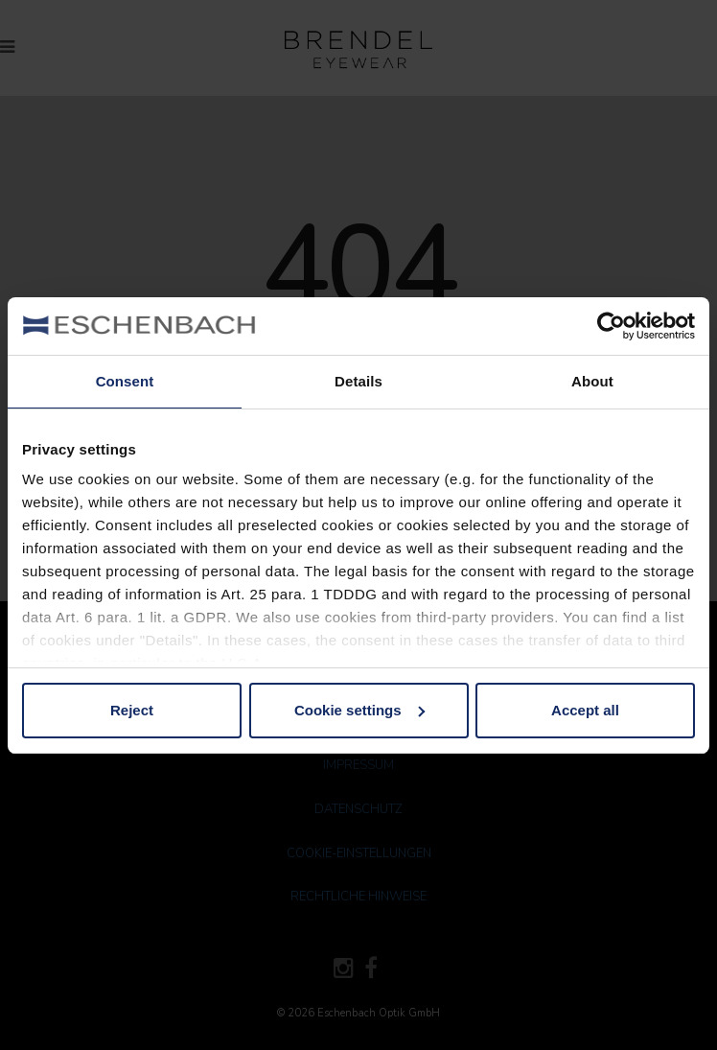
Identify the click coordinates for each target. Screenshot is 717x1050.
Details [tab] (358, 381)
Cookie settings (359, 710)
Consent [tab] (125, 381)
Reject (131, 710)
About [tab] (592, 381)
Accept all (585, 710)
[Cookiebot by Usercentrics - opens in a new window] (611, 326)
